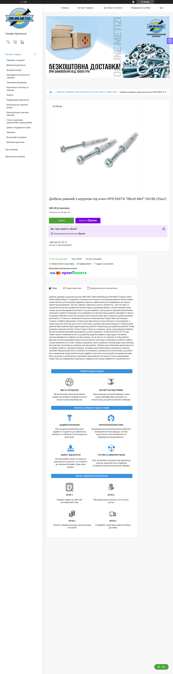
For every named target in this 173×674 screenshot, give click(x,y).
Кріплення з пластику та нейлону (17, 88)
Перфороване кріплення (18, 100)
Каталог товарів (13, 54)
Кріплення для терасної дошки (17, 106)
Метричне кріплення (16, 65)
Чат (161, 667)
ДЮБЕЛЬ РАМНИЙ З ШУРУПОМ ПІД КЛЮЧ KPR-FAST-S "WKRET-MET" (87, 92)
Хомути (10, 95)
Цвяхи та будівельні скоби (18, 127)
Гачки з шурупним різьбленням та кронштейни (19, 121)
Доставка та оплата (113, 8)
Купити (61, 220)
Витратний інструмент (17, 137)
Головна (65, 8)
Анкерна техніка (14, 70)
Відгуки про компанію (15, 156)
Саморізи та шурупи (16, 60)
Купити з (88, 220)
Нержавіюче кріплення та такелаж (18, 76)
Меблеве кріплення (15, 142)
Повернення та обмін (140, 8)
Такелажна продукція (16, 82)
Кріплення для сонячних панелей (18, 113)
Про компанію (12, 149)
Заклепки (11, 132)
